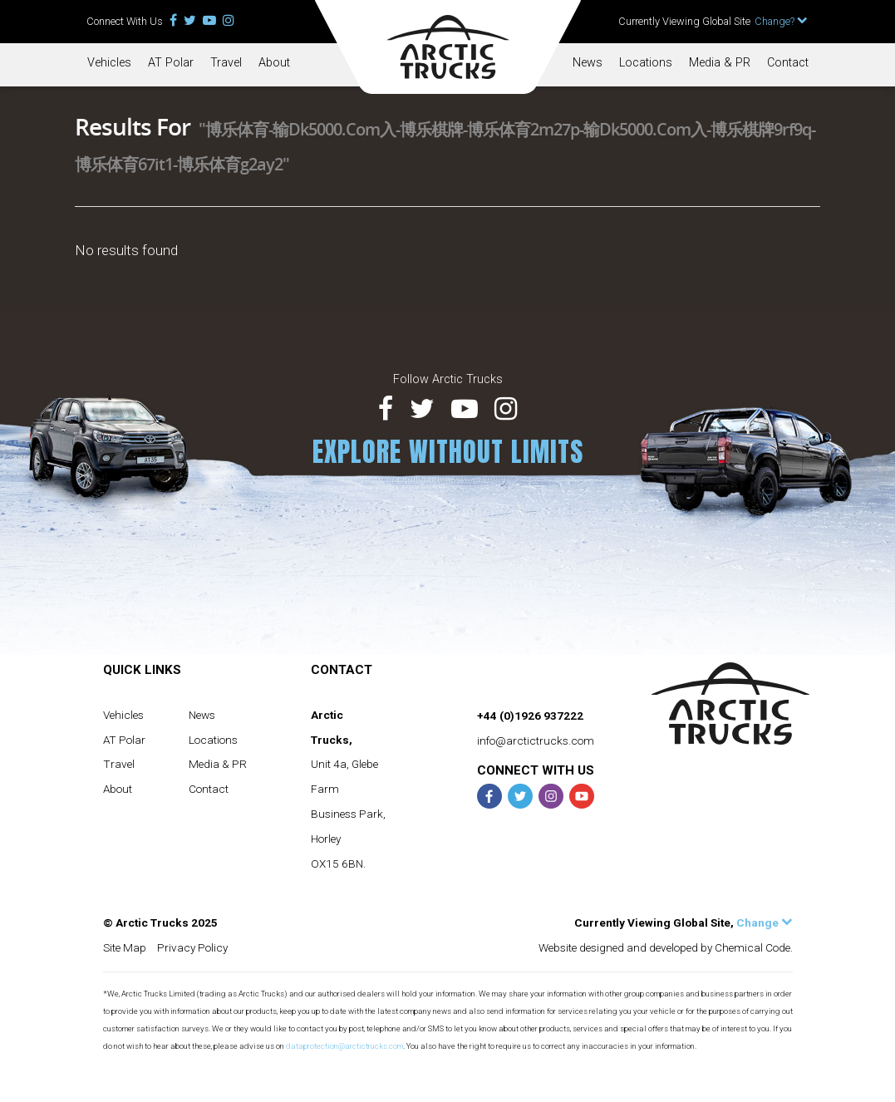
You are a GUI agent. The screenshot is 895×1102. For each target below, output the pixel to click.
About (274, 63)
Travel (226, 63)
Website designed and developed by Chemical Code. (665, 947)
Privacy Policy (192, 947)
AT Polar (171, 63)
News (587, 63)
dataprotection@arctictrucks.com (344, 1045)
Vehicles (109, 63)
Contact (788, 63)
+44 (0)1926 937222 (530, 715)
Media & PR (719, 63)
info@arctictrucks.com (535, 740)
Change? (781, 21)
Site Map (124, 947)
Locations (645, 63)
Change (764, 922)
